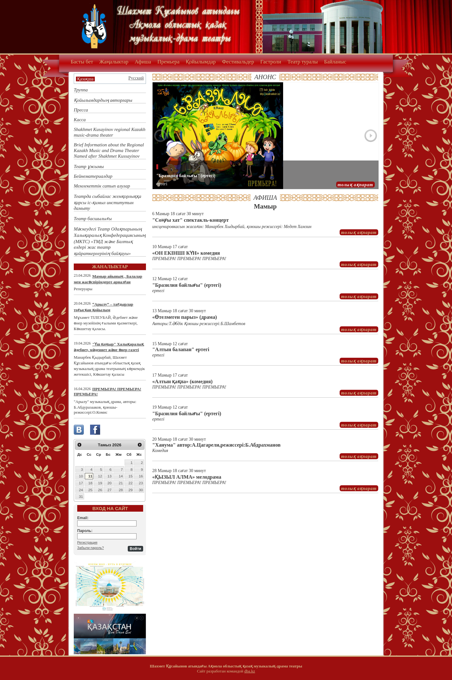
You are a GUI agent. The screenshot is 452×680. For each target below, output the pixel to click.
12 (100, 476)
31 (81, 496)
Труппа (81, 89)
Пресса (81, 109)
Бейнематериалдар (93, 176)
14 (121, 476)
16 (141, 476)
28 (121, 490)
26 (100, 490)
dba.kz (249, 671)
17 (81, 483)
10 (81, 476)
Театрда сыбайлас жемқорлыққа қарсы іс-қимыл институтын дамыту (107, 202)
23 (141, 483)
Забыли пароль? (90, 548)
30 (141, 490)
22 (130, 483)
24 (81, 490)
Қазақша (85, 79)
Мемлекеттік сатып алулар (102, 185)
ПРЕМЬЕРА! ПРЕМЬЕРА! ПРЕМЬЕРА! (107, 391)
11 (90, 476)
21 (121, 483)
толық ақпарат (355, 184)
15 (130, 476)
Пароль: (85, 531)
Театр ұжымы (89, 166)
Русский (136, 78)
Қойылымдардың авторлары (103, 100)
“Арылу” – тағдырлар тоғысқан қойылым (103, 307)
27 (109, 490)
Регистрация (87, 542)
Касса (80, 119)
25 (90, 490)
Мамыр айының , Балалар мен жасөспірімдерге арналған (108, 279)
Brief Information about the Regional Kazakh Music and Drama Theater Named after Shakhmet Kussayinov (109, 150)
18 (90, 483)
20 (109, 483)
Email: (83, 518)
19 (100, 483)
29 (130, 490)
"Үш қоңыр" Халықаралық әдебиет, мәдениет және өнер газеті (109, 347)
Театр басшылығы (93, 218)
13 (109, 476)
